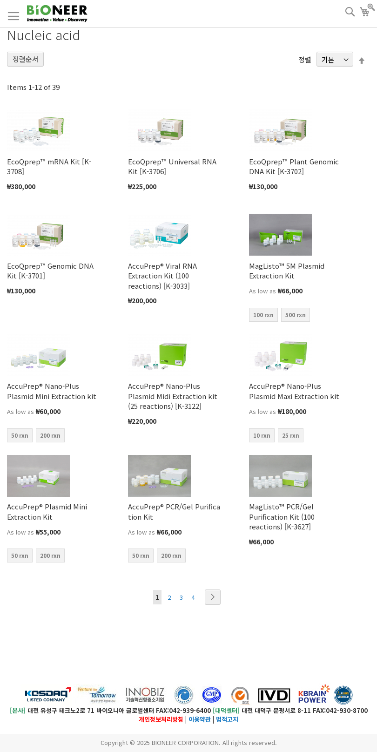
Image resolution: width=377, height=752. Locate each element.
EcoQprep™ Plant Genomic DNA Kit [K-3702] (294, 166)
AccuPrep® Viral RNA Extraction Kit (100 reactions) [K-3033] (162, 276)
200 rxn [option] (50, 435)
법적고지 (227, 719)
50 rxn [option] (19, 435)
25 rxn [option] (290, 435)
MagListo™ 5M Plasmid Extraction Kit (286, 270)
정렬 (304, 59)
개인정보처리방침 (161, 719)
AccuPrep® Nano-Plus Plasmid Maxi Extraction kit (294, 390)
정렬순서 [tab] (26, 59)
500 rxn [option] (295, 314)
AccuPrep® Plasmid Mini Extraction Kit (47, 511)
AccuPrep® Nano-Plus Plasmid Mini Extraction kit (51, 390)
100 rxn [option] (263, 314)
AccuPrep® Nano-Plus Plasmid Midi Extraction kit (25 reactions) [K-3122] (172, 396)
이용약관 (199, 719)
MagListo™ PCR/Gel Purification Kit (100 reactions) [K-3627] (282, 516)
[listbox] (295, 316)
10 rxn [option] (261, 435)
